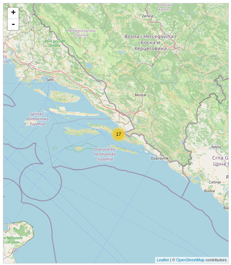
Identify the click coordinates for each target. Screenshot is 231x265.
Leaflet (163, 260)
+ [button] (13, 13)
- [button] (13, 24)
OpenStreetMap (190, 260)
